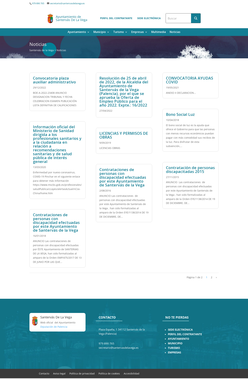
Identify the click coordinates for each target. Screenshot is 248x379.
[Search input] (178, 18)
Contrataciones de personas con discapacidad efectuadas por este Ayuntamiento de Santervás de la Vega (56, 222)
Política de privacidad (82, 373)
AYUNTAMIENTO (178, 339)
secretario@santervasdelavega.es (67, 3)
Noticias (175, 32)
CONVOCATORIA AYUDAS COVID (189, 79)
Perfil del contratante (116, 18)
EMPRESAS (174, 352)
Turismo (118, 32)
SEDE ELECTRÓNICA (180, 330)
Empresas (137, 32)
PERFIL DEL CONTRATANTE (185, 334)
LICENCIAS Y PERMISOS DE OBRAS (123, 135)
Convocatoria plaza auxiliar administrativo (54, 79)
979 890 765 (38, 3)
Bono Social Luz (180, 114)
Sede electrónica (149, 18)
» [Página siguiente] (216, 277)
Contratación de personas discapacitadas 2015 (190, 169)
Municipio (99, 32)
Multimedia (158, 32)
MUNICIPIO (175, 343)
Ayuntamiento (77, 32)
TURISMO (174, 348)
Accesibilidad (131, 373)
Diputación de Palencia (53, 326)
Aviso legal (59, 373)
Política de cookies (109, 373)
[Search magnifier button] (196, 18)
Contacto (44, 373)
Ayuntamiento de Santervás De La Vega (71, 18)
